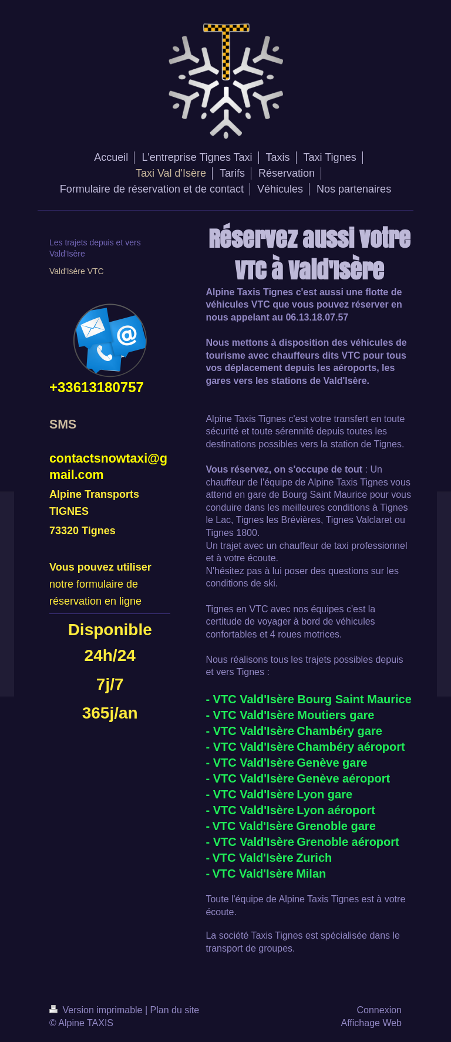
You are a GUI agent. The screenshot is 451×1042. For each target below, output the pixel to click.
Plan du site (175, 1010)
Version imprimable (97, 1010)
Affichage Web (371, 1023)
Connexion (379, 1010)
